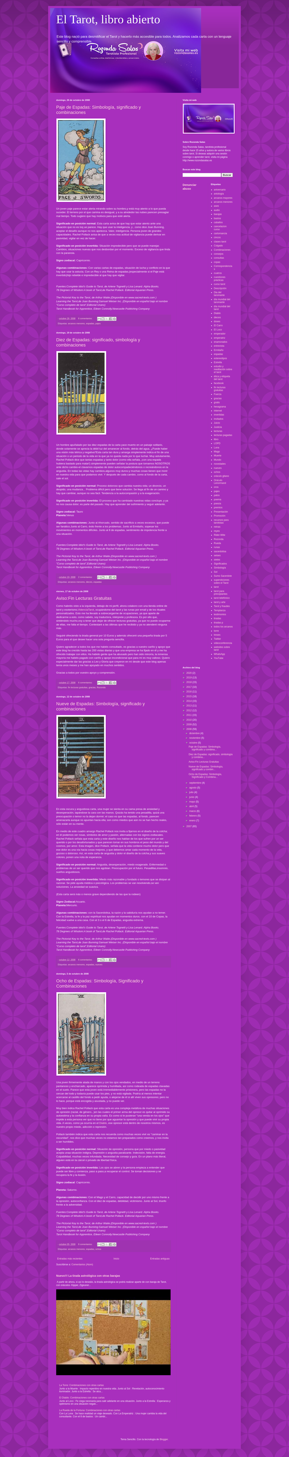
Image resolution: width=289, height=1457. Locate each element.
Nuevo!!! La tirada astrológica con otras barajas (88, 1275)
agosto (193, 787)
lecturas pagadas (223, 435)
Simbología (220, 567)
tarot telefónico (222, 598)
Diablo (103, 1123)
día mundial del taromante (222, 301)
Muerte (217, 455)
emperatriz (219, 337)
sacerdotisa (220, 551)
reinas (217, 526)
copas (217, 262)
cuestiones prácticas (219, 278)
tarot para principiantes (220, 592)
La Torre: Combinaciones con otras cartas (81, 1385)
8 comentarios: (85, 1244)
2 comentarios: (85, 577)
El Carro (218, 325)
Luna (216, 447)
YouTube (218, 658)
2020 (189, 673)
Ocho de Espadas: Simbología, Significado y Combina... (205, 775)
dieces (89, 582)
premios (218, 507)
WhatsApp (219, 654)
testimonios (220, 614)
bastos (217, 218)
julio (191, 792)
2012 (189, 710)
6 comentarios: (85, 318)
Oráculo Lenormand (220, 481)
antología (219, 193)
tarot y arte (219, 602)
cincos (217, 237)
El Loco (218, 329)
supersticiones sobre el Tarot (221, 581)
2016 (189, 691)
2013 (189, 705)
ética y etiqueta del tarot (222, 378)
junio (192, 797)
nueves (98, 964)
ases (216, 206)
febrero (193, 815)
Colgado (218, 245)
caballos (218, 222)
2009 (189, 724)
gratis (217, 402)
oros (216, 487)
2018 (189, 682)
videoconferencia (223, 643)
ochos (98, 1249)
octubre (193, 742)
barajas (218, 214)
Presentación (221, 511)
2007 (189, 826)
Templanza (220, 610)
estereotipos (220, 358)
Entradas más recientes (69, 1258)
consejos (218, 253)
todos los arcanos (223, 626)
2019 (189, 677)
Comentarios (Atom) (82, 1264)
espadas (90, 323)
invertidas (219, 414)
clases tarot (220, 241)
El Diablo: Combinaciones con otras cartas (82, 1397)
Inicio (116, 1258)
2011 (189, 715)
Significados (220, 563)
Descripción (220, 288)
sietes (217, 559)
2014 (189, 701)
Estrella (218, 362)
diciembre (194, 733)
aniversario (220, 189)
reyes (217, 531)
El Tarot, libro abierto (108, 19)
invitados (218, 418)
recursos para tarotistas (221, 521)
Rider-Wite (219, 535)
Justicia (218, 427)
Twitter (217, 638)
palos (217, 495)
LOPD (217, 443)
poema (217, 499)
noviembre (195, 738)
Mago (217, 451)
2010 (189, 719)
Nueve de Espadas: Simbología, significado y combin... (206, 768)
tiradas (217, 618)
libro (216, 439)
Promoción (219, 515)
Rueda (217, 543)
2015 (189, 696)
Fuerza (217, 394)
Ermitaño (219, 350)
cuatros (218, 273)
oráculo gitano (221, 476)
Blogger (164, 1439)
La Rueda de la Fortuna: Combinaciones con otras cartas (89, 1410)
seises (217, 555)
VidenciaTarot (86, 609)
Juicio (217, 422)
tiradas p (218, 622)
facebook (219, 383)
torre (216, 630)
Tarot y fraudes (222, 606)
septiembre (195, 782)
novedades (220, 463)
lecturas (218, 431)
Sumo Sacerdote (223, 575)
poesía (217, 503)
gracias (92, 687)
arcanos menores (76, 323)
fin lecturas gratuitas (78, 687)
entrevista (219, 345)
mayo (192, 801)
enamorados (220, 341)
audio (217, 210)
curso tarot (219, 284)
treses (217, 634)
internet (218, 410)
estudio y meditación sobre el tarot (223, 369)
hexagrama (220, 406)
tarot (216, 587)
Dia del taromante (219, 294)
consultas (219, 257)
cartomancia (220, 233)
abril (191, 806)
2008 (189, 729)
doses (217, 321)
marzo (193, 811)
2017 (189, 687)
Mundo (217, 459)
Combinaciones (222, 249)
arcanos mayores (223, 198)
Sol (215, 571)
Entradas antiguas (160, 1258)
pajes (98, 323)
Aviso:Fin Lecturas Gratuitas (84, 598)
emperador (220, 333)
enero (192, 820)
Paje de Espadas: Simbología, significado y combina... (205, 748)
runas (217, 547)
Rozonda (101, 687)
